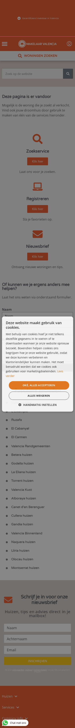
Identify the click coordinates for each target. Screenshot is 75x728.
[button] (37, 405)
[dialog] (37, 363)
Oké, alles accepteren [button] (39, 385)
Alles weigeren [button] (39, 395)
